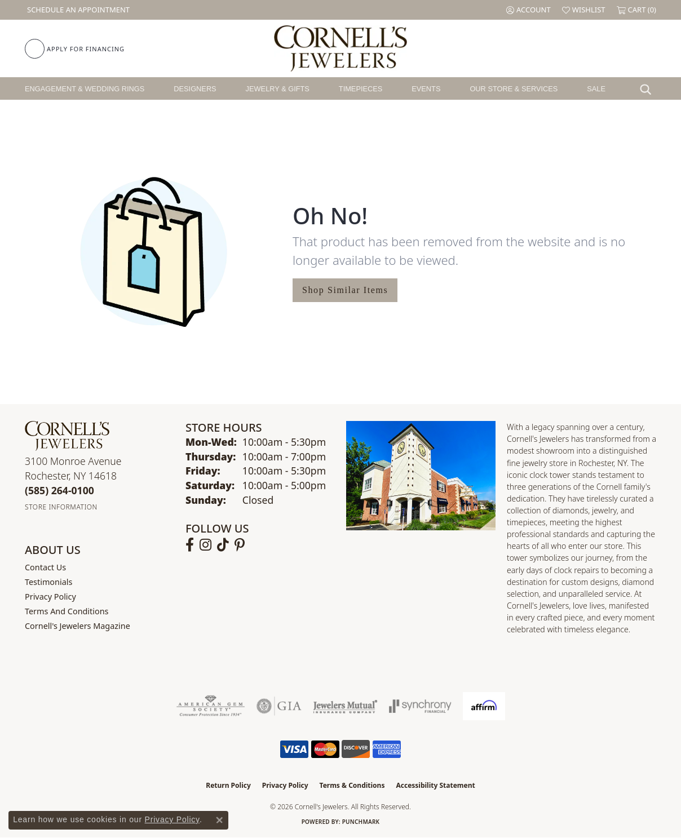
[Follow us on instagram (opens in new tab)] (205, 545)
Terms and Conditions (66, 611)
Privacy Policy (50, 596)
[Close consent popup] (219, 820)
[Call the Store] (59, 490)
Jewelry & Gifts (277, 89)
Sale (596, 89)
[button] (528, 10)
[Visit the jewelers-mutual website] (345, 706)
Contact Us (45, 567)
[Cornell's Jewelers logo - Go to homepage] (340, 48)
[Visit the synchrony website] (420, 706)
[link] (77, 10)
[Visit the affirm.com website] (484, 706)
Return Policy (228, 785)
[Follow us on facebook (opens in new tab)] (189, 545)
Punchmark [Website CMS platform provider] (361, 822)
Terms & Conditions (352, 785)
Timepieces (361, 89)
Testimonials (48, 582)
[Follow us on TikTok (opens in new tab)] (223, 545)
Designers (195, 89)
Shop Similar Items (345, 290)
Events (426, 89)
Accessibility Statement (435, 785)
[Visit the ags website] (210, 706)
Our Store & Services (514, 89)
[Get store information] (61, 507)
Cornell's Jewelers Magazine (77, 625)
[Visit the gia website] (279, 706)
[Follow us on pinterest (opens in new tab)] (240, 545)
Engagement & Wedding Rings (84, 89)
